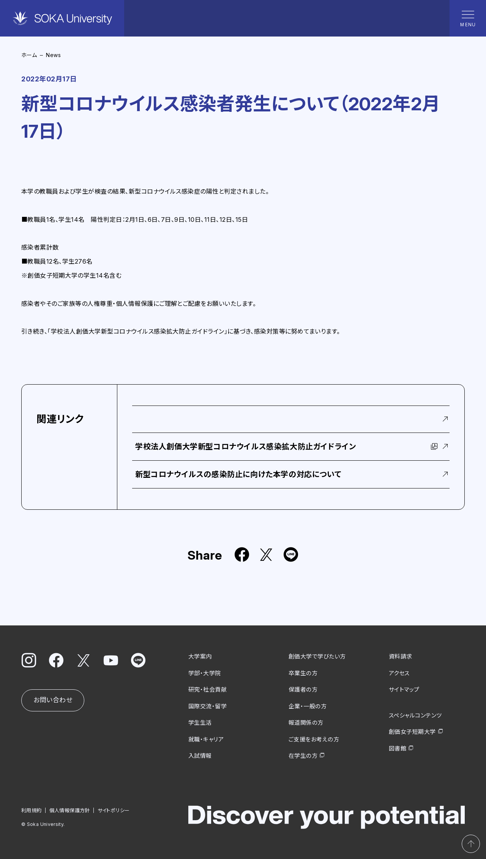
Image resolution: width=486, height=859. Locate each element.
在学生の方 (303, 755)
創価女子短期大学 (412, 731)
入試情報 (200, 755)
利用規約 (31, 810)
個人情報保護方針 (69, 810)
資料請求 (400, 656)
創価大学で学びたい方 (317, 656)
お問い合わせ (52, 700)
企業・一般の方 (308, 705)
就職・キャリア (206, 739)
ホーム (29, 55)
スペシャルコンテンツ (415, 715)
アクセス (399, 672)
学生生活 (200, 722)
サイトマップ (404, 689)
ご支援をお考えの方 (314, 739)
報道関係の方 (306, 722)
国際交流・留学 (207, 705)
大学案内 (200, 656)
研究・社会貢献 (207, 689)
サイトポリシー (114, 810)
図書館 (397, 748)
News (53, 55)
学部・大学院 (204, 672)
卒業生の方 (303, 672)
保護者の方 (303, 689)
